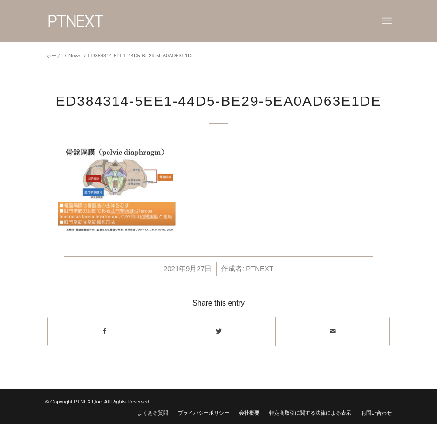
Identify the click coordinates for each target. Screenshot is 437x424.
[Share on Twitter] (219, 331)
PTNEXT (259, 268)
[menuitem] (153, 412)
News (75, 55)
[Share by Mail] (332, 331)
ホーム (54, 55)
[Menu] (387, 21)
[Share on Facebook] (105, 331)
